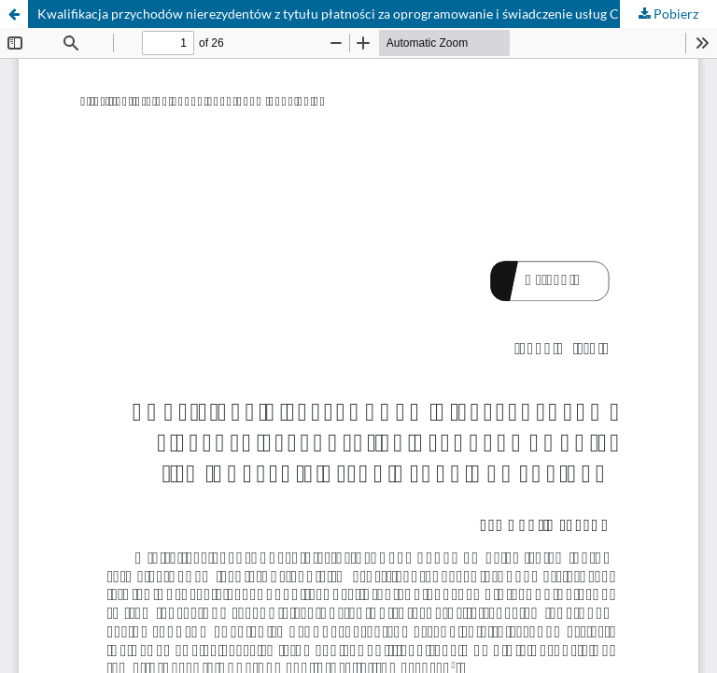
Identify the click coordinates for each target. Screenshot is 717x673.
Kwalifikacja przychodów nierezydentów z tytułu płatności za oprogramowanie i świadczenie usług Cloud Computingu (377, 13)
